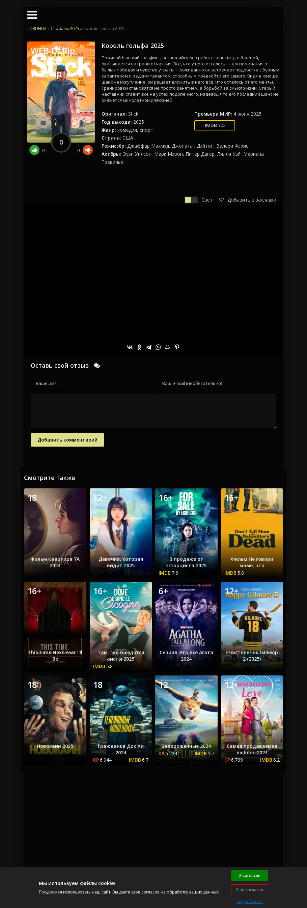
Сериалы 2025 (65, 28)
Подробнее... (249, 901)
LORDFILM (37, 28)
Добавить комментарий (67, 439)
